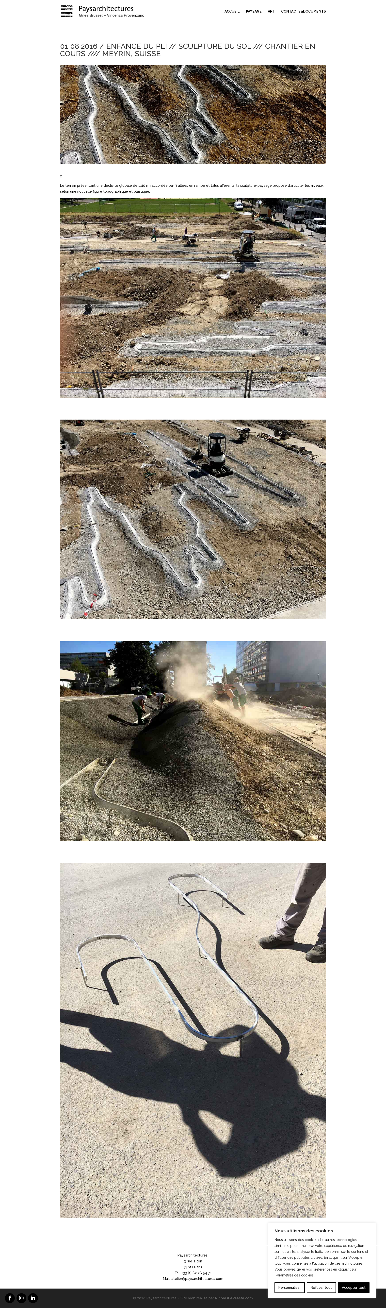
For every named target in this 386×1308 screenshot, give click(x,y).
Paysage (254, 11)
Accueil (232, 11)
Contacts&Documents (303, 11)
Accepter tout (354, 1288)
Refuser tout (321, 1288)
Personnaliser (289, 1288)
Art (271, 11)
